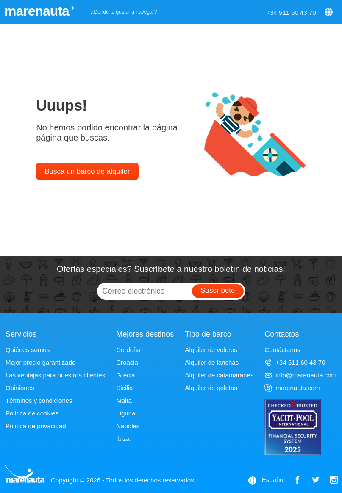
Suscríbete (217, 290)
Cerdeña (128, 349)
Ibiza (123, 438)
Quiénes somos (28, 349)
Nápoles (127, 425)
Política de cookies (32, 413)
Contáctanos (282, 349)
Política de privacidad (36, 425)
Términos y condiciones (39, 400)
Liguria (125, 413)
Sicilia (124, 387)
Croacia (127, 362)
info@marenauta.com (300, 375)
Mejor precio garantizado (40, 362)
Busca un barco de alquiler (87, 171)
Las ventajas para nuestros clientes (55, 375)
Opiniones (20, 387)
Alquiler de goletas (211, 387)
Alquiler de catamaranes (219, 375)
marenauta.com (292, 387)
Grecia (125, 375)
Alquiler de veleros (211, 349)
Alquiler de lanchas (212, 362)
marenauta (38, 11)
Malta (124, 400)
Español (273, 479)
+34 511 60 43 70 (291, 12)
